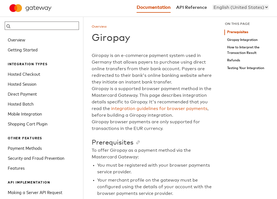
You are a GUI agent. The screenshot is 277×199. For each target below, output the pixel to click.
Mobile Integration (25, 114)
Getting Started (23, 49)
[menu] (240, 7)
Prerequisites (237, 32)
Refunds (233, 60)
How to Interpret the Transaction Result (243, 50)
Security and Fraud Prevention (36, 158)
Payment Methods (25, 148)
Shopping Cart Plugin (27, 124)
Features (16, 168)
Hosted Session (22, 84)
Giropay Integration (242, 40)
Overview (16, 39)
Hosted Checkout (24, 74)
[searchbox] (42, 26)
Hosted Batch (21, 104)
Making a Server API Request (35, 192)
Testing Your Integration (245, 68)
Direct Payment (22, 94)
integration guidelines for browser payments (159, 108)
